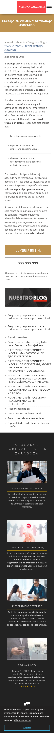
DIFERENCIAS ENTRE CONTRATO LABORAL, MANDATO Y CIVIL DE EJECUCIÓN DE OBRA (26, 353)
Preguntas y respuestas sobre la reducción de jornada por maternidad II (29, 329)
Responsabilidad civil (19, 408)
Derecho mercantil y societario (25, 413)
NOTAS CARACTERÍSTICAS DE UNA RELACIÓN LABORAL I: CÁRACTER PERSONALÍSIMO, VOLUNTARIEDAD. (28, 378)
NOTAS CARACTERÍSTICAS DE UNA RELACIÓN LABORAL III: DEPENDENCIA (27, 401)
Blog (42, 42)
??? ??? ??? (28, 263)
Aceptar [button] (27, 728)
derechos (28, 89)
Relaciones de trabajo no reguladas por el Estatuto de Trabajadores (27, 343)
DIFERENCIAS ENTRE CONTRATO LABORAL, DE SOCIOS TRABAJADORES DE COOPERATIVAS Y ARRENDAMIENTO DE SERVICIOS (29, 365)
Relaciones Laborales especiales (26, 418)
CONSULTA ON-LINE (28, 250)
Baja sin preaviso (17, 337)
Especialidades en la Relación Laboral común (28, 424)
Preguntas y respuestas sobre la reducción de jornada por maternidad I (29, 318)
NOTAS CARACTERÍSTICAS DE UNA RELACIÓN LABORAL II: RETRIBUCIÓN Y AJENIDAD (29, 389)
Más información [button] (22, 720)
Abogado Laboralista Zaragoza (20, 42)
